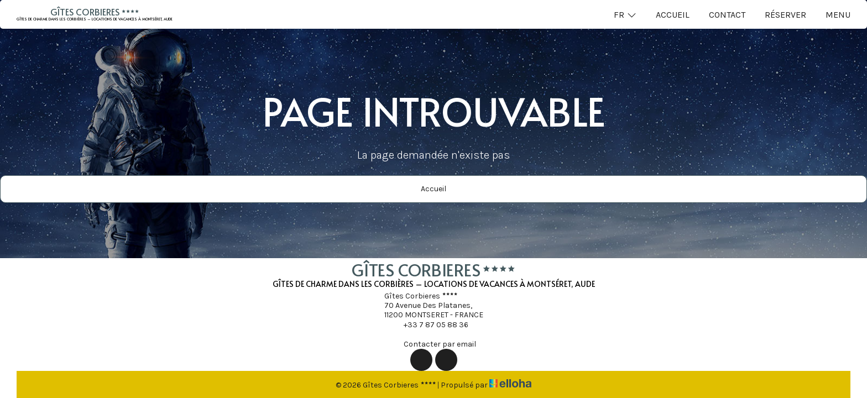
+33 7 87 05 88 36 (429, 324)
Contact (727, 14)
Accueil (673, 14)
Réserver (785, 14)
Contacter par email (433, 344)
